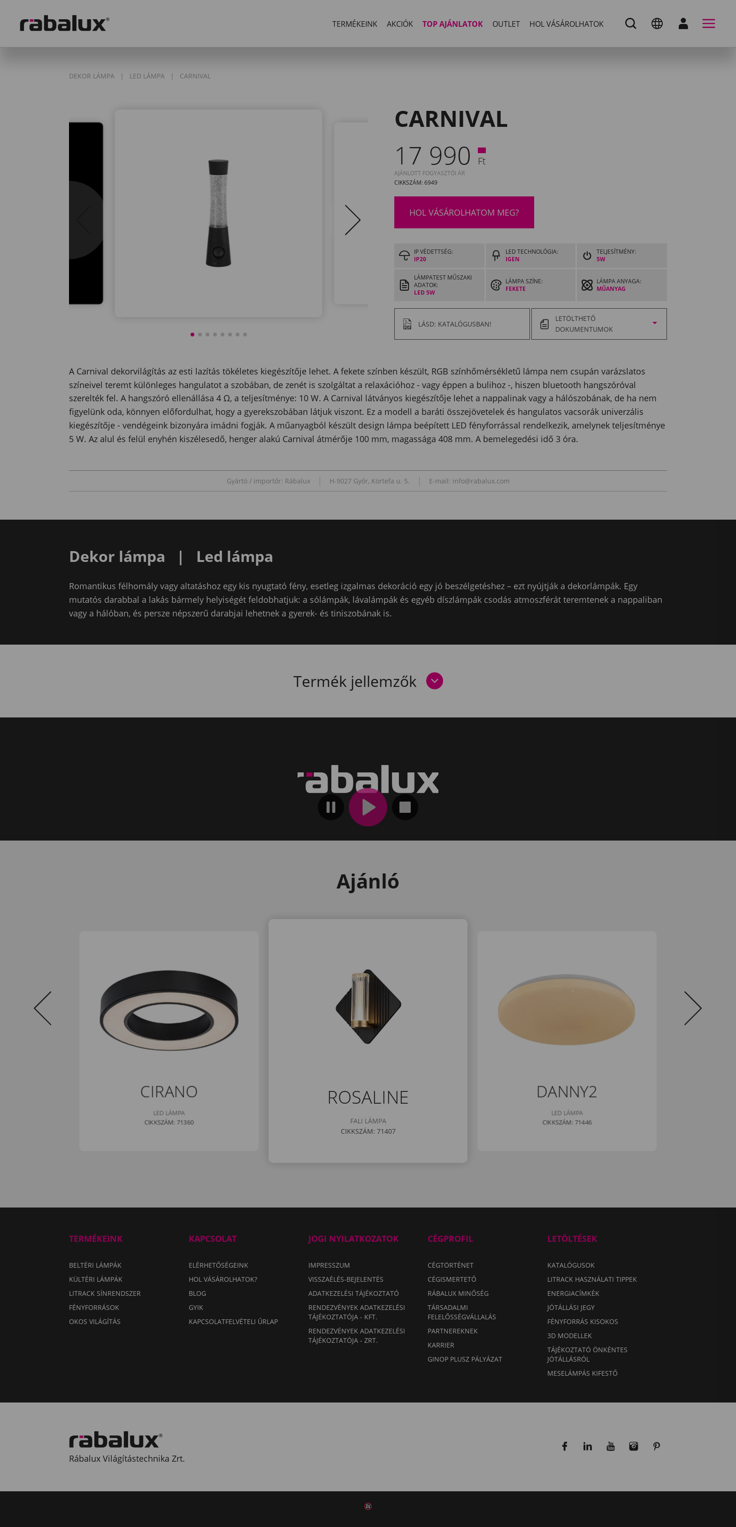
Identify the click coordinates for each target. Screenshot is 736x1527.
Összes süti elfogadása (467, 815)
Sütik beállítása (254, 815)
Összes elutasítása (353, 815)
